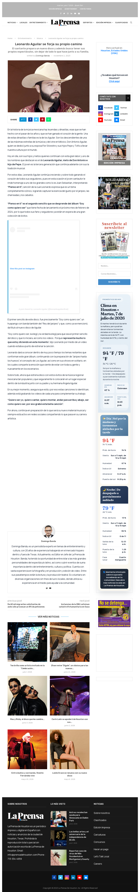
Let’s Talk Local (101, 858)
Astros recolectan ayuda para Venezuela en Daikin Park (78, 818)
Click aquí (114, 83)
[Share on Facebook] (30, 121)
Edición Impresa (55, 9)
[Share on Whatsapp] (48, 121)
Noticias (12, 23)
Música (40, 40)
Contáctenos (85, 9)
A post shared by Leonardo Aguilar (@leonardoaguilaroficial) (43, 311)
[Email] (79, 13)
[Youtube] (75, 13)
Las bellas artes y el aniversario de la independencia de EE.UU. (78, 838)
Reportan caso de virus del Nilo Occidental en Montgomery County (78, 857)
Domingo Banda (43, 58)
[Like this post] (24, 121)
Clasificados (121, 23)
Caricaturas (100, 836)
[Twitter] (64, 13)
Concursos (99, 844)
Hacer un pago (101, 851)
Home (10, 40)
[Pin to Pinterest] (42, 121)
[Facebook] (60, 13)
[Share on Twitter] (36, 121)
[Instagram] (68, 13)
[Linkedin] (71, 13)
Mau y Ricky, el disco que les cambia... (27, 721)
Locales (23, 23)
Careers (98, 865)
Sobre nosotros (102, 815)
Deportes (87, 23)
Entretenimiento (37, 23)
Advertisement (71, 9)
